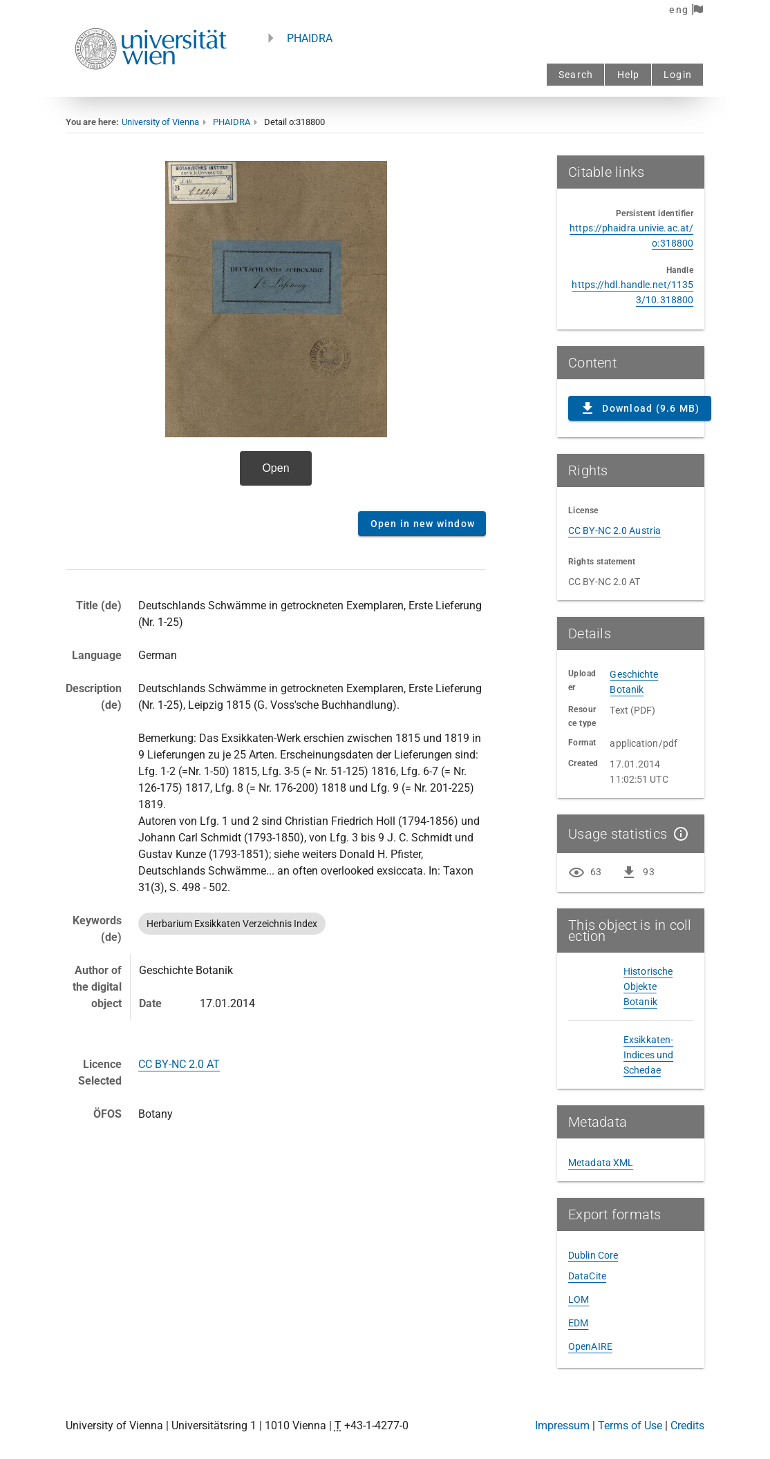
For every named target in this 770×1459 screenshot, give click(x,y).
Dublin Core (593, 1255)
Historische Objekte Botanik (648, 986)
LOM (578, 1299)
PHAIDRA (309, 38)
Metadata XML (600, 1162)
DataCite (587, 1275)
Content (276, 328)
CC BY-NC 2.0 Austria (614, 530)
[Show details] (678, 834)
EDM (578, 1322)
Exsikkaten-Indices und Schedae (648, 1055)
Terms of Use (630, 1425)
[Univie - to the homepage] (150, 88)
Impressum (562, 1425)
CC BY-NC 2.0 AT (179, 1064)
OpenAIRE (590, 1346)
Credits (687, 1425)
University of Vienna (160, 122)
